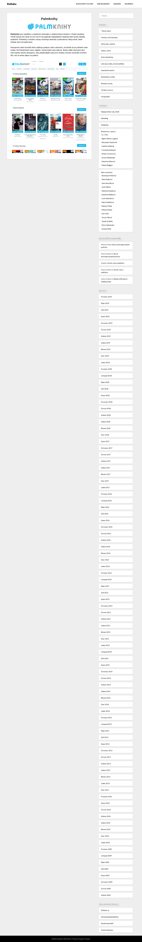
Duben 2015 (105, 626)
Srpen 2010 (105, 803)
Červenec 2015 (106, 606)
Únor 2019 (105, 356)
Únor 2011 (105, 790)
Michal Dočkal (107, 210)
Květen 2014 (106, 685)
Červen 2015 (106, 612)
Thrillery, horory (107, 90)
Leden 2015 (105, 645)
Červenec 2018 (106, 402)
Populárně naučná (107, 70)
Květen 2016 (106, 540)
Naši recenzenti (103, 4)
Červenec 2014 (106, 672)
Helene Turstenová (109, 154)
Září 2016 (104, 514)
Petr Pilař (105, 214)
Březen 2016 (105, 553)
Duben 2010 (105, 823)
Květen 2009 (106, 895)
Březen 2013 (105, 777)
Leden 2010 (105, 843)
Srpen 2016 (105, 520)
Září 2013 (104, 737)
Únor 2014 (105, 704)
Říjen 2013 (105, 731)
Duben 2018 (105, 422)
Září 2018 (104, 389)
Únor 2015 (105, 639)
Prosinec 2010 (106, 797)
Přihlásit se (105, 910)
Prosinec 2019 (106, 297)
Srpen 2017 (105, 441)
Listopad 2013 (106, 724)
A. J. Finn (105, 135)
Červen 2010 (106, 810)
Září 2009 (104, 869)
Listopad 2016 (106, 501)
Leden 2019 (105, 363)
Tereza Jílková (107, 217)
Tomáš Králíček (107, 221)
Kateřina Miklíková (108, 195)
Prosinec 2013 (106, 718)
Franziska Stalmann (109, 150)
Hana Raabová (107, 179)
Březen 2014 (105, 698)
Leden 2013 (105, 783)
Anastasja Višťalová (109, 176)
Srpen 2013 (105, 744)
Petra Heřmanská (108, 225)
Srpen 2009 (105, 875)
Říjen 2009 (105, 862)
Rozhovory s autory (84, 4)
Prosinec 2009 (106, 849)
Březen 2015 (105, 632)
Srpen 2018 (105, 395)
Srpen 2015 (105, 599)
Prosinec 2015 (106, 573)
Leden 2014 (105, 711)
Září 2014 (104, 658)
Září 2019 (104, 310)
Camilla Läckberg (108, 146)
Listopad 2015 (106, 579)
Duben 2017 (105, 468)
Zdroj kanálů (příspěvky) (110, 917)
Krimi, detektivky (107, 57)
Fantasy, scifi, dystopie (109, 37)
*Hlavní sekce (106, 31)
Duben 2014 (105, 691)
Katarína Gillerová (108, 161)
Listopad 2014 (106, 652)
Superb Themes (84, 939)
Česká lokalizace (107, 930)
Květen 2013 (106, 764)
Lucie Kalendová (108, 198)
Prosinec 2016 (106, 494)
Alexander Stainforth (109, 142)
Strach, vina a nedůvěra (115, 263)
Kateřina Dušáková (109, 191)
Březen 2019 (105, 349)
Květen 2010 (106, 816)
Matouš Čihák (107, 206)
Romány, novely (106, 84)
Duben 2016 (105, 547)
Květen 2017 (106, 461)
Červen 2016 (106, 534)
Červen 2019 (106, 330)
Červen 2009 (106, 889)
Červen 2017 (106, 455)
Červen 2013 (106, 757)
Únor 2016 (105, 560)
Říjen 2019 (105, 303)
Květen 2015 (106, 619)
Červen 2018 (106, 408)
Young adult (105, 97)
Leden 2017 (105, 487)
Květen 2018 (106, 415)
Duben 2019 (105, 343)
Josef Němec (106, 187)
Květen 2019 (106, 336)
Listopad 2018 (106, 376)
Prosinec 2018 (106, 369)
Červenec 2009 (106, 882)
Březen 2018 (105, 428)
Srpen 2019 (105, 316)
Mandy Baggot (107, 165)
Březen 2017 (105, 474)
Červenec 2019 (106, 323)
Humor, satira (106, 51)
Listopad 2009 (106, 856)
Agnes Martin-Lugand (110, 139)
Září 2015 (104, 593)
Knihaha (11, 3)
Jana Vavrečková (108, 183)
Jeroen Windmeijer (108, 158)
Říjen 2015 (105, 586)
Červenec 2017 (106, 448)
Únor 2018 (105, 435)
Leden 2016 (105, 566)
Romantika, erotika (108, 77)
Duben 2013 (105, 770)
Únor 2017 (105, 481)
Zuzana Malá (106, 229)
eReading (117, 4)
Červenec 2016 (106, 527)
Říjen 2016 (105, 507)
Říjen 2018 (105, 382)
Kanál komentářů (107, 923)
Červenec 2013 (106, 750)
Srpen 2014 (105, 665)
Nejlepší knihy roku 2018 (110, 112)
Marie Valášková (108, 202)
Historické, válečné (108, 44)
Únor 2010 (105, 836)
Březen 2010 (105, 829)
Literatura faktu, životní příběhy (112, 64)
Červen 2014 (106, 678)
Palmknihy (129, 4)
